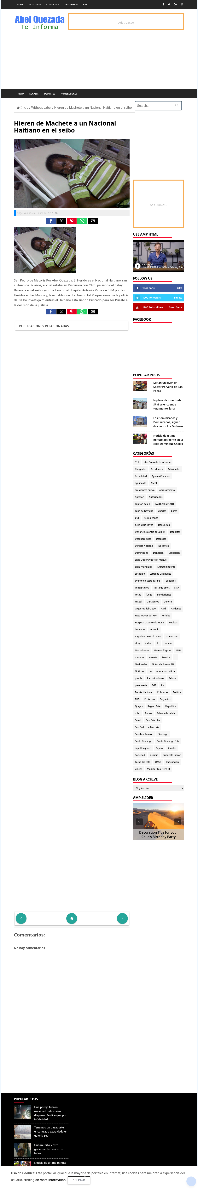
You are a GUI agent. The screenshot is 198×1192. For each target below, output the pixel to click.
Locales (34, 93)
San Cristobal (153, 720)
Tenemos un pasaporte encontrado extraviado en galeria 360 (50, 1131)
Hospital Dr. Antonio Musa (149, 622)
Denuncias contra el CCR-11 (150, 532)
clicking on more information (45, 1180)
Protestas (149, 699)
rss (85, 4)
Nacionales (141, 664)
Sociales (171, 748)
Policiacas (162, 692)
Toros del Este (142, 762)
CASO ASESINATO (164, 504)
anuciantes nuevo (144, 490)
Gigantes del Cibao (145, 608)
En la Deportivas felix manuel (151, 559)
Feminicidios (142, 587)
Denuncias (164, 525)
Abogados (140, 469)
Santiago (163, 734)
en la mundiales (144, 566)
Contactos (52, 4)
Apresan (139, 497)
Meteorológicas (162, 650)
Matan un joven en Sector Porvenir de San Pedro (168, 387)
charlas (162, 511)
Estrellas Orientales (160, 573)
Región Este (154, 706)
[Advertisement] (72, 1065)
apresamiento (167, 490)
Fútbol (138, 601)
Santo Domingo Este (168, 741)
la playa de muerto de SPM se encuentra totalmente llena (167, 404)
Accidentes (157, 469)
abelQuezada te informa (157, 462)
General (168, 601)
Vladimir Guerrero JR (158, 769)
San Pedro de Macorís (147, 727)
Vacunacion (172, 762)
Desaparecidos (143, 538)
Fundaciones (164, 594)
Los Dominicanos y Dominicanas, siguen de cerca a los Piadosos (168, 422)
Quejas (139, 706)
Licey (138, 643)
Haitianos (176, 608)
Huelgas (173, 622)
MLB (178, 650)
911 (137, 462)
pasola (138, 678)
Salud (138, 720)
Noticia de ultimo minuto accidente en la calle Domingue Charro (168, 440)
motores (139, 657)
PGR (154, 685)
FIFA (176, 587)
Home (20, 4)
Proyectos (165, 699)
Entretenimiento (166, 566)
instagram (71, 4)
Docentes (163, 545)
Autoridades (155, 497)
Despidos (161, 538)
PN (163, 685)
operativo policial (165, 671)
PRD (137, 699)
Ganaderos (153, 601)
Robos (148, 713)
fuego (149, 594)
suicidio (154, 755)
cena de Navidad (144, 511)
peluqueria (141, 685)
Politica (177, 692)
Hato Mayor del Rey (146, 615)
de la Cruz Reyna (144, 525)
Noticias (139, 671)
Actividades (174, 469)
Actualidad (141, 476)
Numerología (69, 93)
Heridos (165, 615)
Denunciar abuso (87, 1102)
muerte (153, 657)
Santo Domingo (143, 741)
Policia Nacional (144, 692)
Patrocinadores (155, 678)
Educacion (174, 552)
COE (137, 518)
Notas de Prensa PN (163, 664)
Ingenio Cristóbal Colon (148, 636)
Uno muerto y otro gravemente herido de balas (48, 1149)
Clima (174, 511)
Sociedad (140, 755)
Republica (170, 706)
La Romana (172, 636)
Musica (166, 657)
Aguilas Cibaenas (161, 476)
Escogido (140, 573)
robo (137, 713)
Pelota (172, 678)
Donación (158, 552)
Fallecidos (170, 580)
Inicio (20, 93)
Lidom (148, 643)
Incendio (154, 629)
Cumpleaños (151, 518)
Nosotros (35, 4)
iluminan (140, 629)
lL (158, 643)
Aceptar (79, 1180)
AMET (154, 483)
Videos (138, 769)
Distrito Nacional (144, 545)
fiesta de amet (162, 587)
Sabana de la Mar (166, 713)
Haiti (163, 608)
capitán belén (142, 504)
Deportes (49, 93)
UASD (158, 762)
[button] (51, 221)
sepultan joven (143, 748)
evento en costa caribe (147, 580)
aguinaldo (140, 483)
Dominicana (141, 552)
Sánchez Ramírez (144, 734)
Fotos (138, 594)
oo (150, 671)
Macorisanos (142, 650)
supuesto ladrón (172, 755)
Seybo (159, 748)
